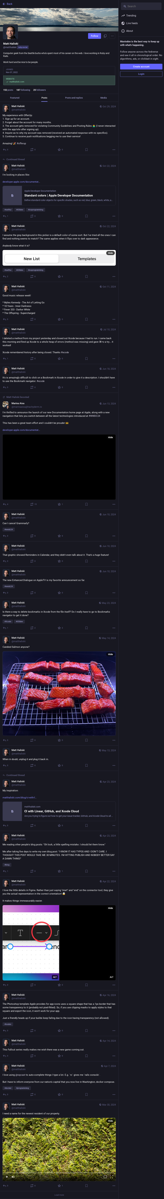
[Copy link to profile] (105, 36)
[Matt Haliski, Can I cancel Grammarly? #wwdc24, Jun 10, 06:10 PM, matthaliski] (59, 525)
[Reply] (6, 150)
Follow (94, 36)
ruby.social (22, 47)
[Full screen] (111, 1177)
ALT (55, 977)
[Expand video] (105, 1177)
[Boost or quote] (33, 150)
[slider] (59, 1172)
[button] (59, 1149)
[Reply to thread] (6, 216)
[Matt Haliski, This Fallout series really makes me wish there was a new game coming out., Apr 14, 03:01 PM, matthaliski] (59, 1048)
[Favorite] (60, 150)
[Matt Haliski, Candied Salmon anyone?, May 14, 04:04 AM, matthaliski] (59, 689)
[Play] (7, 1177)
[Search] (141, 6)
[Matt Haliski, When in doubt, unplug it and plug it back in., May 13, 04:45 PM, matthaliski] (59, 758)
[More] (114, 150)
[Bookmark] (86, 150)
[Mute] (13, 1177)
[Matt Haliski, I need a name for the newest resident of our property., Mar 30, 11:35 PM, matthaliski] (59, 1145)
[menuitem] (59, 1149)
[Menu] (112, 36)
